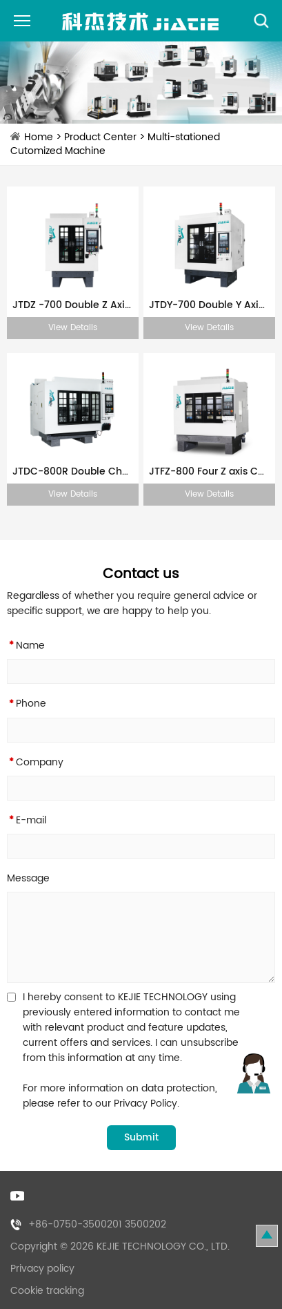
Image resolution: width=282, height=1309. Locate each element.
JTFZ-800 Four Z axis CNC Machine (209, 471)
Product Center (100, 137)
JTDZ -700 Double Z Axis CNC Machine (72, 305)
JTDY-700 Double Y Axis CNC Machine (209, 305)
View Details (72, 327)
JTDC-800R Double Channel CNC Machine (72, 471)
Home (38, 137)
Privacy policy (42, 1269)
